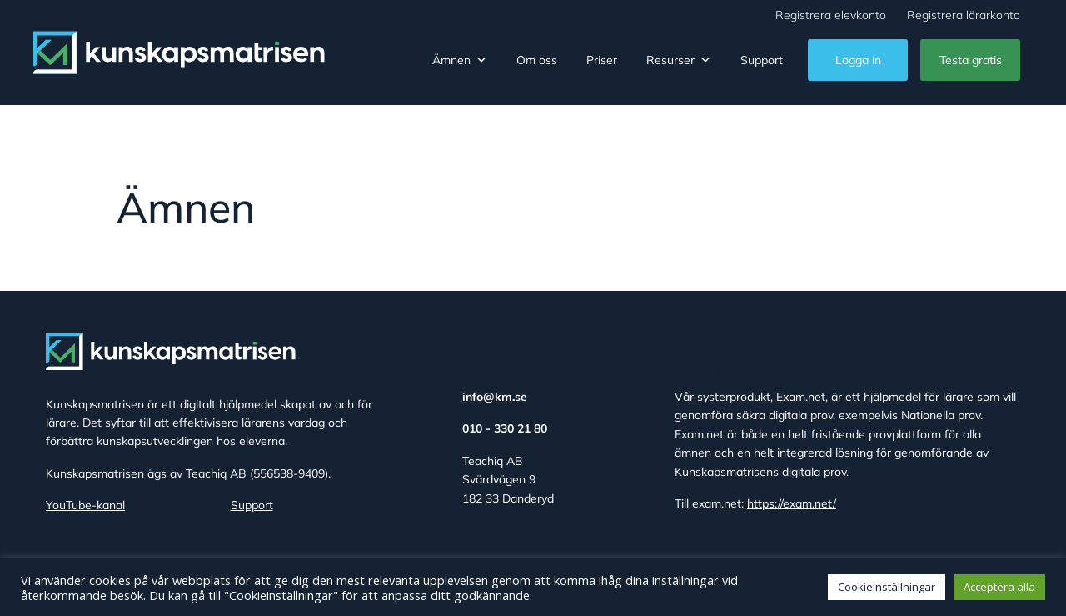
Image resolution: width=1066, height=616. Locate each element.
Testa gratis (970, 60)
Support (761, 60)
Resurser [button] (678, 60)
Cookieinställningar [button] (886, 586)
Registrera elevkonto (830, 15)
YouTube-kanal (85, 505)
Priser (601, 60)
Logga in (858, 60)
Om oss (536, 60)
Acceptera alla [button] (999, 586)
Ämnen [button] (459, 60)
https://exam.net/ (791, 503)
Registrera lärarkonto (963, 15)
